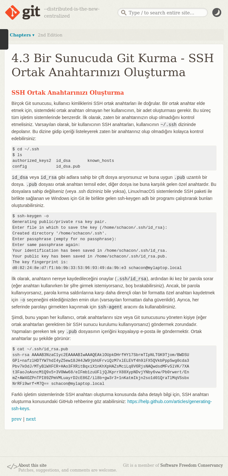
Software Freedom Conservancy (191, 465)
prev (17, 419)
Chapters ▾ (22, 35)
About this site (32, 465)
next (31, 419)
